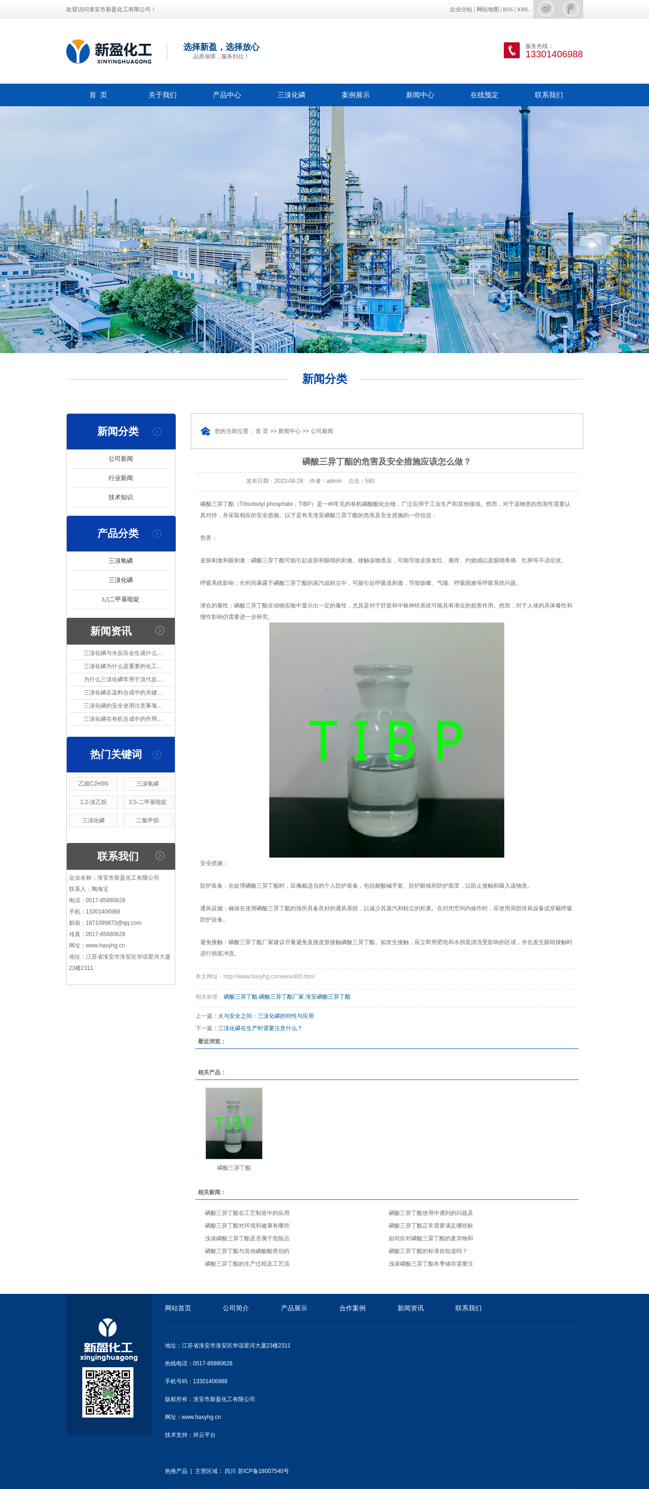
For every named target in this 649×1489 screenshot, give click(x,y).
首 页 (98, 95)
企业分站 (461, 9)
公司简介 (236, 1308)
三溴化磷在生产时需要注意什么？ (260, 1028)
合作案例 (352, 1308)
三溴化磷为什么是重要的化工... (123, 666)
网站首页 (178, 1308)
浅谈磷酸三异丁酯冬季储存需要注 (431, 1264)
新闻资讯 (411, 1308)
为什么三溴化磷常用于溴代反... (123, 679)
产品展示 (294, 1308)
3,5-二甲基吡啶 (148, 802)
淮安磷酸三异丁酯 (328, 996)
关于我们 (163, 95)
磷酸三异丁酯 (241, 996)
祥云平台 (204, 1435)
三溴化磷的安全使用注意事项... (123, 705)
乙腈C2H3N (93, 783)
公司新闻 (121, 458)
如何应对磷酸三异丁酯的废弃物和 (431, 1238)
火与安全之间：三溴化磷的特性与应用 (266, 1016)
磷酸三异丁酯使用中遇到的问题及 (431, 1213)
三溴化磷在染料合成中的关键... (123, 692)
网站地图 (488, 9)
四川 (230, 1471)
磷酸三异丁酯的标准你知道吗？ (428, 1251)
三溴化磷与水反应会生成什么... (123, 653)
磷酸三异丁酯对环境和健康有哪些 (247, 1225)
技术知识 (121, 497)
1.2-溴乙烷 (93, 802)
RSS (508, 9)
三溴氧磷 (121, 560)
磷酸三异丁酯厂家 (281, 996)
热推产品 (176, 1471)
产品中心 (227, 95)
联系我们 (549, 95)
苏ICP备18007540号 (263, 1471)
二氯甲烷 (147, 820)
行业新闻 (121, 477)
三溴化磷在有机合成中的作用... (123, 719)
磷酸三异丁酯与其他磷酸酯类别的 (247, 1251)
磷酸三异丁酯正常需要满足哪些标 (431, 1225)
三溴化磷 (291, 95)
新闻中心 (420, 95)
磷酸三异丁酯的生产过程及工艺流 (247, 1264)
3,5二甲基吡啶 (121, 599)
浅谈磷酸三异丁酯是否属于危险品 (247, 1238)
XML (523, 9)
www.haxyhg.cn (201, 1417)
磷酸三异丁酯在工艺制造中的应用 (247, 1213)
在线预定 (484, 95)
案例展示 (356, 95)
